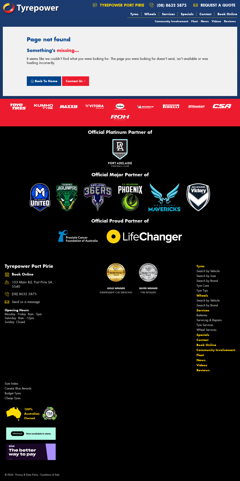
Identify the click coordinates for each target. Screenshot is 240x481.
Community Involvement (171, 21)
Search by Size (206, 276)
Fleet (194, 21)
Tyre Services (204, 325)
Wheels (150, 14)
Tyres (134, 14)
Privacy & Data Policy (26, 474)
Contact (206, 14)
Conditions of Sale (49, 474)
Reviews (230, 21)
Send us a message (26, 302)
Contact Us (75, 81)
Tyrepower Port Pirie (118, 5)
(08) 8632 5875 (172, 5)
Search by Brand (207, 281)
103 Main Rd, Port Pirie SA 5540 (32, 284)
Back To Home (44, 81)
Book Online (227, 14)
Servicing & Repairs (209, 320)
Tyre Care (202, 286)
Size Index (11, 384)
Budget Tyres (13, 393)
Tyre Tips (202, 291)
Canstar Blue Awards (18, 388)
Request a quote (214, 5)
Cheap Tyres (12, 398)
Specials (187, 14)
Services (168, 14)
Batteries (201, 315)
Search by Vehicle (208, 271)
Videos (216, 21)
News (205, 21)
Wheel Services (206, 330)
